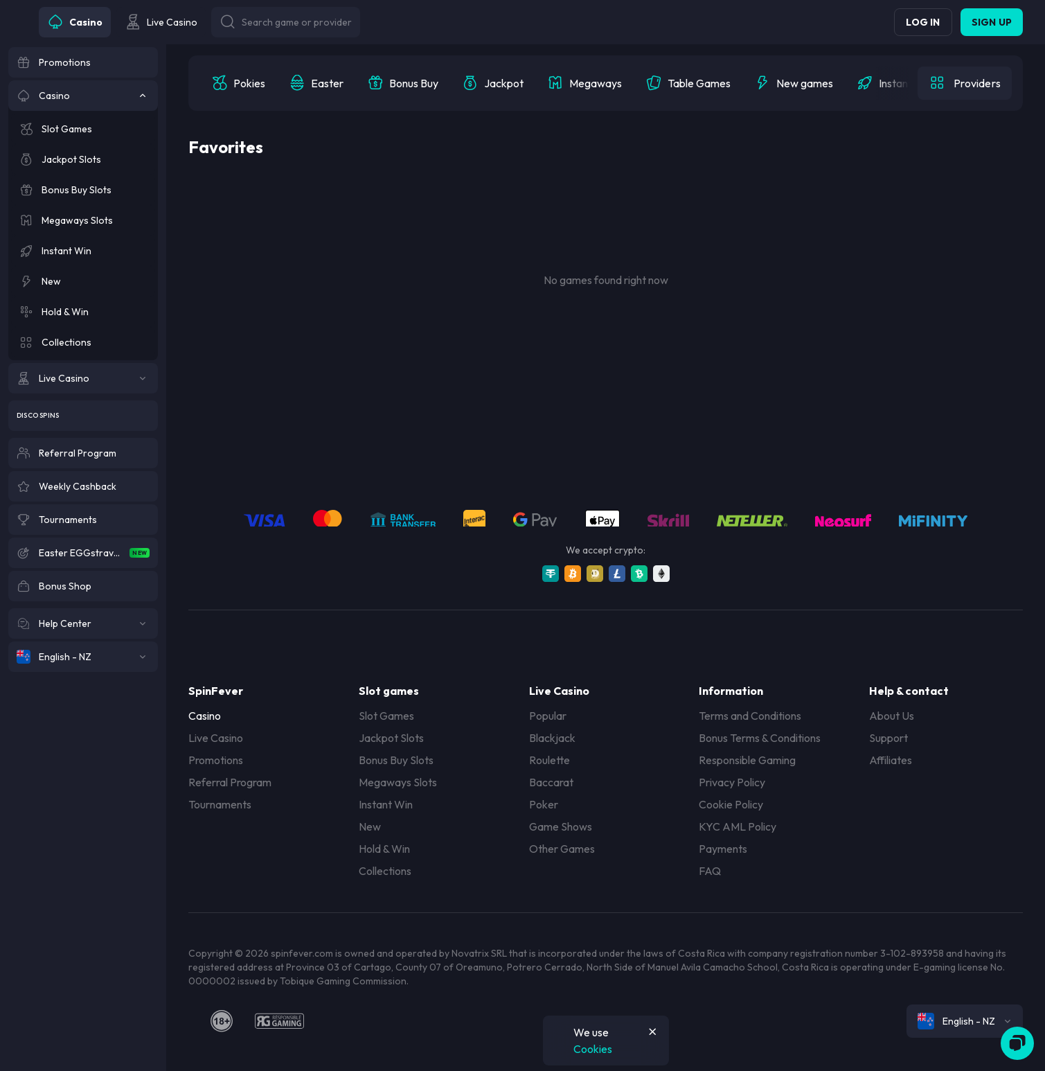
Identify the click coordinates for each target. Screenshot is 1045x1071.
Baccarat (551, 782)
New (370, 826)
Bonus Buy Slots (396, 760)
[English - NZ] (83, 656)
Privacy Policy (732, 782)
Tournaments (219, 804)
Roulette (549, 760)
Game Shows (560, 826)
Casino (204, 716)
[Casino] (83, 95)
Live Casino (215, 738)
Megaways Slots (398, 782)
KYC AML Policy (737, 826)
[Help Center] (83, 623)
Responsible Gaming (747, 760)
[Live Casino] (83, 378)
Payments (723, 849)
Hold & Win (384, 849)
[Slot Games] (83, 129)
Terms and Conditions (750, 716)
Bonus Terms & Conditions (760, 738)
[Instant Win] (83, 251)
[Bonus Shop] (83, 586)
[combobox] (964, 1021)
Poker (543, 804)
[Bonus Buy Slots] (83, 190)
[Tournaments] (83, 519)
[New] (83, 281)
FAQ (710, 871)
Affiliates (890, 760)
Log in (923, 22)
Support (888, 738)
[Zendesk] (1017, 1043)
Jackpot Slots (391, 738)
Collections (385, 871)
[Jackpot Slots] (83, 159)
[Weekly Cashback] (83, 486)
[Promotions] (83, 62)
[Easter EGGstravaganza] (83, 553)
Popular (547, 716)
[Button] (285, 22)
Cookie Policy (731, 804)
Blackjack (552, 738)
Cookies (592, 1049)
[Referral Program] (83, 453)
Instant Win (386, 804)
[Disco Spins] (83, 415)
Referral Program (229, 782)
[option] (238, 83)
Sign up (992, 22)
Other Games (562, 849)
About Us (891, 716)
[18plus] (222, 1021)
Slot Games (386, 716)
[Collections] (83, 342)
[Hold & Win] (83, 311)
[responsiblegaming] (279, 1021)
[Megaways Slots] (83, 220)
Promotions (215, 760)
